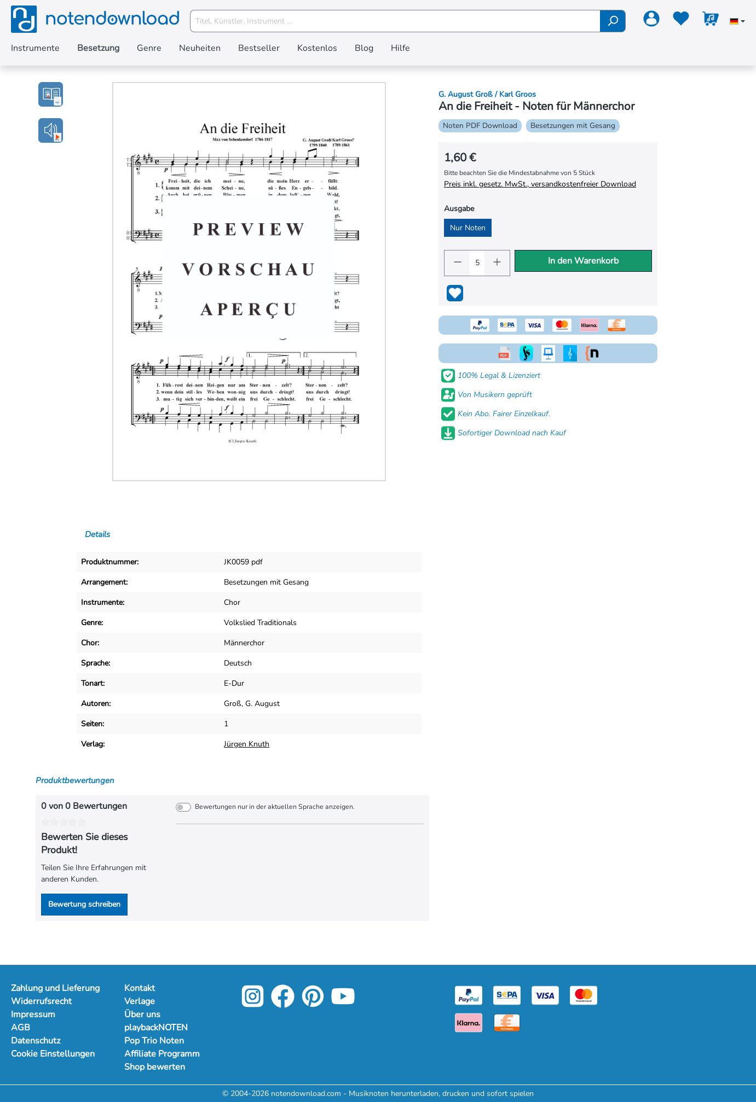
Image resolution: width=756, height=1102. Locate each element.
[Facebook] (282, 1004)
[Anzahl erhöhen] (497, 263)
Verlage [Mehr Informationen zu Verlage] (139, 1001)
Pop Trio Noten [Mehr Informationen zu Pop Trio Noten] (154, 1041)
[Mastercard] (583, 994)
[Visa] (545, 994)
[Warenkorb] (710, 21)
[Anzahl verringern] (457, 263)
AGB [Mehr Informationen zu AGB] (20, 1028)
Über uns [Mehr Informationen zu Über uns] (142, 1014)
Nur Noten (468, 228)
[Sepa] (506, 994)
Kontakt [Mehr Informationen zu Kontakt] (139, 988)
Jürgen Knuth (246, 744)
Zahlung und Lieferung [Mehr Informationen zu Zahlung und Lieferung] (55, 988)
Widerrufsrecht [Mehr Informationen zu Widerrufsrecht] (41, 1001)
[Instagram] (252, 1004)
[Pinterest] (313, 1004)
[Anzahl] (477, 263)
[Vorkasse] (506, 1022)
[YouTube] (343, 1004)
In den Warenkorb (583, 261)
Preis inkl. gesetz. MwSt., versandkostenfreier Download (540, 184)
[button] (50, 130)
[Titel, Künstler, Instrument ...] (395, 21)
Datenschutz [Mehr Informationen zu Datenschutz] (35, 1041)
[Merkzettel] (681, 21)
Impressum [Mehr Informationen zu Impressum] (33, 1014)
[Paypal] (468, 994)
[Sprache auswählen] (737, 22)
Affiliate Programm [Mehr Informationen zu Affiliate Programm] (162, 1054)
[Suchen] (613, 21)
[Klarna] (468, 1022)
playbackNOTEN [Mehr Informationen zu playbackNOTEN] (156, 1028)
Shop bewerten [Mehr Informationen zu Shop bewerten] (154, 1067)
